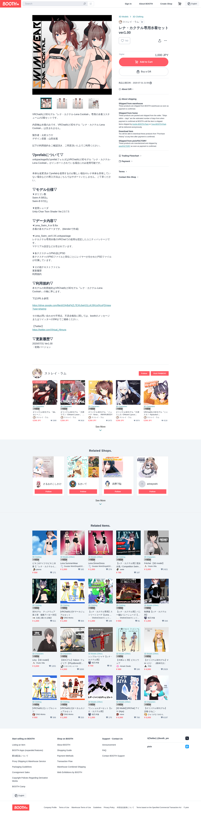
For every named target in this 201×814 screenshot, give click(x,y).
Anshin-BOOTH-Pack (140, 124)
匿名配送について (20, 756)
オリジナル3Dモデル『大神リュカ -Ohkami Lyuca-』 (127, 413)
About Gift (126, 89)
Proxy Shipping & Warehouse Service (29, 761)
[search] (84, 4)
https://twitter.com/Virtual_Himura (49, 329)
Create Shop (166, 4)
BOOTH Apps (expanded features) (27, 750)
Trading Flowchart (130, 156)
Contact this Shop (127, 177)
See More (100, 503)
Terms (122, 171)
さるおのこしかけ (52, 484)
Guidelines (97, 807)
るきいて (82, 484)
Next (109, 55)
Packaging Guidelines (22, 767)
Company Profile (50, 807)
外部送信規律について (125, 807)
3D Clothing (138, 16)
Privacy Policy (109, 807)
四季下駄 (117, 484)
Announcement (109, 745)
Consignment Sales (21, 772)
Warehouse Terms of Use (81, 807)
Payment (126, 161)
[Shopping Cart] (180, 4)
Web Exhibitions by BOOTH (69, 772)
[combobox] (55, 3)
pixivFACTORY (124, 146)
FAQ (104, 750)
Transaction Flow (64, 761)
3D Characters (38, 406)
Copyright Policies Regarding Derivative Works (30, 779)
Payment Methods (65, 756)
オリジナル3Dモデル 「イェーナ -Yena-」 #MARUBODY (100, 413)
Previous (34, 55)
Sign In (128, 4)
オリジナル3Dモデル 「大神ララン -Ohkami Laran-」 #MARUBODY (73, 413)
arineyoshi (152, 484)
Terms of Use (64, 807)
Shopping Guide (64, 750)
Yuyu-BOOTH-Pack (158, 124)
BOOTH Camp (18, 786)
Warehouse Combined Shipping (71, 767)
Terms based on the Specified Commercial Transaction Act (158, 807)
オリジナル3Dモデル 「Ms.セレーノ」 (44, 413)
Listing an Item (18, 745)
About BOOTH (146, 4)
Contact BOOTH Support (113, 756)
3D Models (123, 16)
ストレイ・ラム (55, 373)
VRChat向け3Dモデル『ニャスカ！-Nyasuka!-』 (156, 413)
